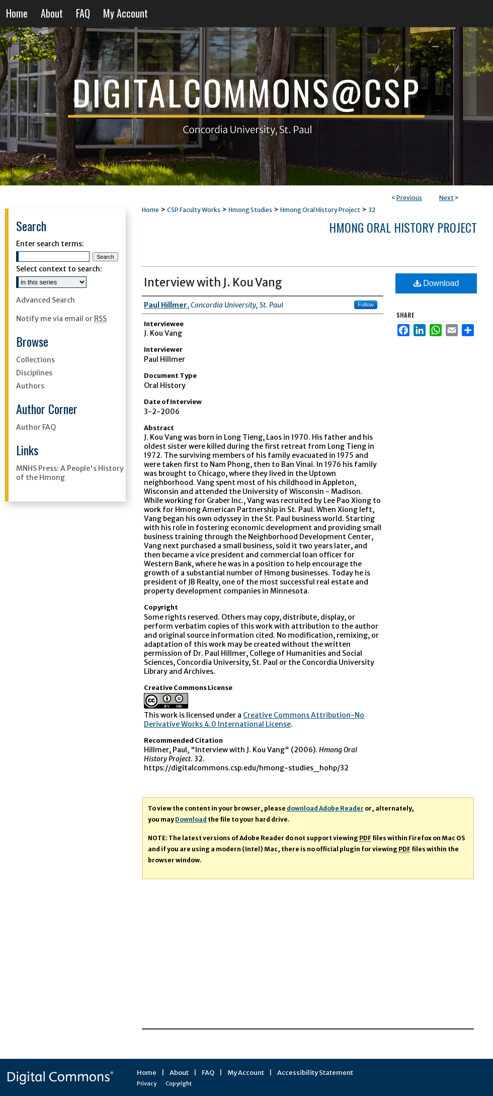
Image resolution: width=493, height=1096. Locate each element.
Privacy (146, 1083)
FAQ (208, 1072)
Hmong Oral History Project (320, 210)
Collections (35, 359)
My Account (245, 1072)
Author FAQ (36, 427)
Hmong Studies (250, 210)
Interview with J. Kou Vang (213, 282)
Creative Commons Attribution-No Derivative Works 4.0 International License (254, 720)
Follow (366, 305)
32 (371, 210)
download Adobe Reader (325, 808)
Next (446, 198)
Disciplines (34, 372)
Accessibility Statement (315, 1072)
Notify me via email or (61, 318)
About (179, 1072)
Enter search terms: (50, 243)
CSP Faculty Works (193, 210)
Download (436, 283)
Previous (409, 198)
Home (150, 210)
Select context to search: (59, 268)
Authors (30, 385)
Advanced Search (45, 300)
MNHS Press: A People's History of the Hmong (70, 473)
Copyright (179, 1083)
